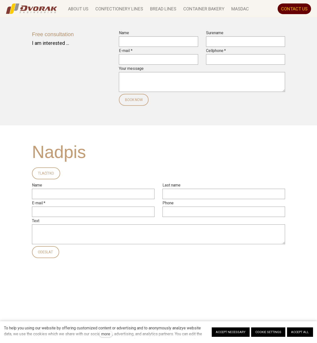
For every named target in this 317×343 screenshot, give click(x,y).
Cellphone (216, 53)
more (105, 334)
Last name (171, 188)
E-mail (125, 53)
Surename (214, 35)
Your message (131, 71)
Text (35, 223)
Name (124, 35)
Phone (168, 206)
